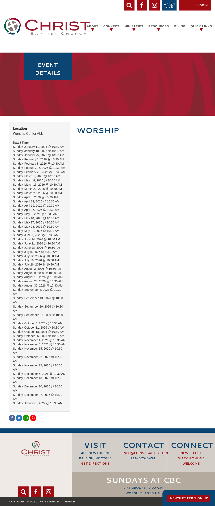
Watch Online (191, 458)
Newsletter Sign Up (189, 498)
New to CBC (191, 453)
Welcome (191, 463)
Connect (111, 26)
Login (202, 5)
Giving (180, 26)
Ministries (133, 26)
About (92, 26)
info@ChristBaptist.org (146, 453)
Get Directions (95, 463)
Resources (158, 26)
